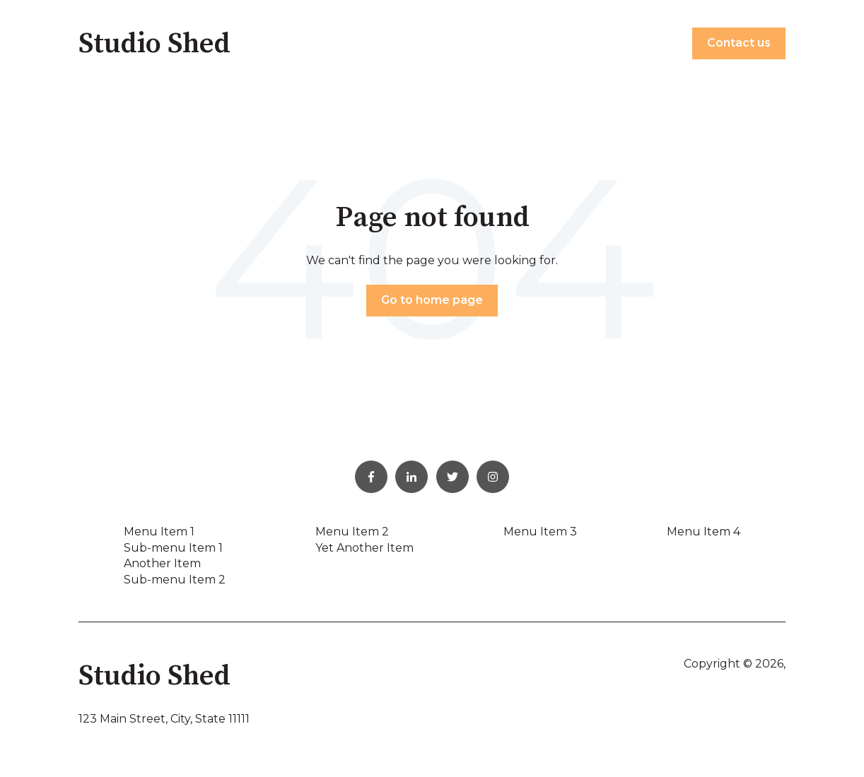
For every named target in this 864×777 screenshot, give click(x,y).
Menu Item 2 (352, 531)
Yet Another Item (364, 547)
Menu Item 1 (159, 531)
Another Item (162, 563)
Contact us (739, 42)
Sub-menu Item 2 (175, 579)
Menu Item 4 (703, 531)
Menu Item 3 (540, 531)
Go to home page (432, 300)
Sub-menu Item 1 (173, 547)
